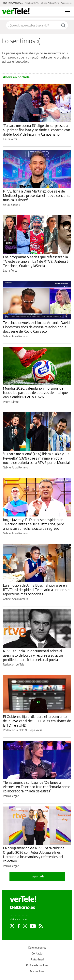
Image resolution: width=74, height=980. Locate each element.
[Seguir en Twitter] (12, 926)
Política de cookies (37, 965)
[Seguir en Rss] (41, 926)
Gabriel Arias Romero (15, 336)
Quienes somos (37, 947)
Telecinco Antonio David (49, 3)
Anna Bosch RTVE (31, 3)
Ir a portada (37, 876)
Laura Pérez (10, 139)
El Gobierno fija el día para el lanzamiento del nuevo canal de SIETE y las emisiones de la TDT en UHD (37, 720)
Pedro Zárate (11, 401)
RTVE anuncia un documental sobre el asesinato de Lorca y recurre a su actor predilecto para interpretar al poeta (33, 655)
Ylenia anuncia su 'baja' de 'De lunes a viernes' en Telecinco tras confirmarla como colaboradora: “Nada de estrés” (36, 786)
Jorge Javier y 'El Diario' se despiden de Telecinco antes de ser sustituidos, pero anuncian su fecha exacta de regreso (33, 524)
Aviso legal (37, 959)
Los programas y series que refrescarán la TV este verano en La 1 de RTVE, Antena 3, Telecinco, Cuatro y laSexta (36, 261)
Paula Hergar (11, 796)
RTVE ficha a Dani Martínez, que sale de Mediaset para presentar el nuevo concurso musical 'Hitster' (36, 195)
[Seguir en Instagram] (25, 926)
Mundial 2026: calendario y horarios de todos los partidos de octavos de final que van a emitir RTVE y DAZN (35, 392)
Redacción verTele (13, 664)
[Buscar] (63, 25)
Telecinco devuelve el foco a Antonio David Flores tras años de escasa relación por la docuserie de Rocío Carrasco (36, 326)
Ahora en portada (16, 77)
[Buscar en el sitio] (32, 25)
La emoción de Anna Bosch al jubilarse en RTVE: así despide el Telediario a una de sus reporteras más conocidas (36, 589)
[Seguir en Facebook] (18, 926)
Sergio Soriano (11, 204)
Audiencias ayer (67, 3)
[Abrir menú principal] (67, 11)
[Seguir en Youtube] (33, 926)
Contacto (37, 953)
